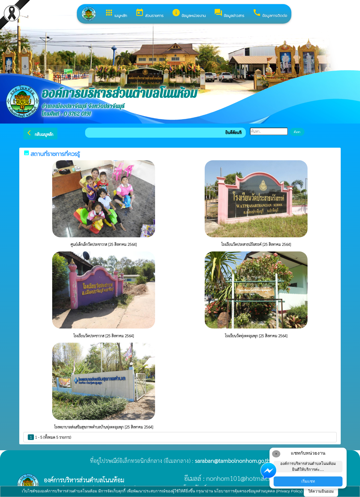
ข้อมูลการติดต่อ (270, 13)
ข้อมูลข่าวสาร (229, 13)
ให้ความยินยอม (321, 491)
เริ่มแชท (308, 481)
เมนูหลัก (116, 13)
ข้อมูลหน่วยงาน (189, 13)
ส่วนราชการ (149, 13)
